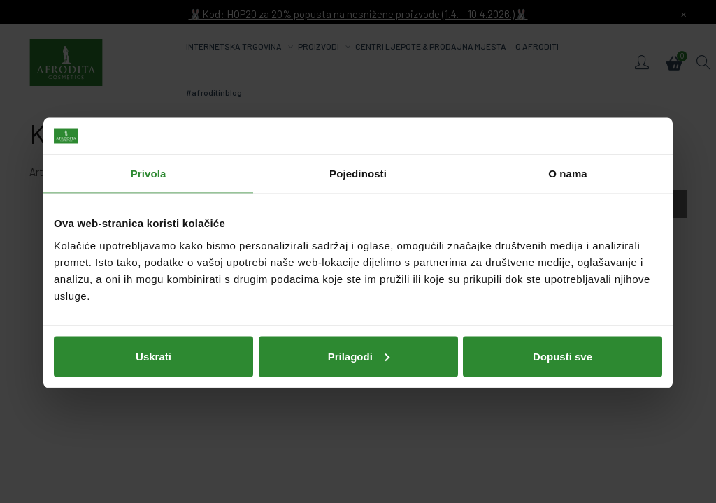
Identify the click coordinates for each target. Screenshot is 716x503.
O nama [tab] (567, 172)
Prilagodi (358, 354)
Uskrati (153, 354)
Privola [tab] (148, 172)
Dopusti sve (562, 354)
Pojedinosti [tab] (358, 172)
